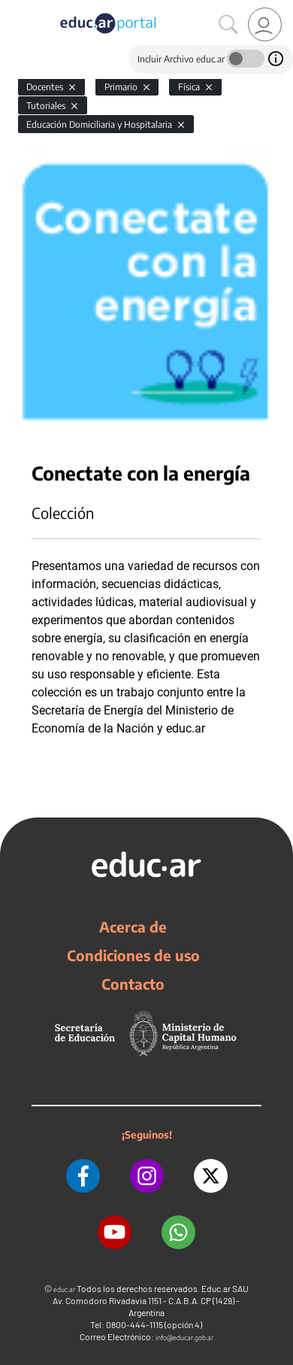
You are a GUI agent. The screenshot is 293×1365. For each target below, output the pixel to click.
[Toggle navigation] (13, 8)
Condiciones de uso (133, 955)
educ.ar (64, 1289)
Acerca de (133, 927)
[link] (265, 24)
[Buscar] (228, 24)
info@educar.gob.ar (184, 1337)
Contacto (133, 984)
